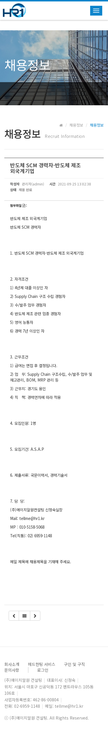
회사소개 (11, 664)
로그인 (42, 670)
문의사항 (11, 670)
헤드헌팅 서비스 (41, 664)
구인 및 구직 (74, 664)
